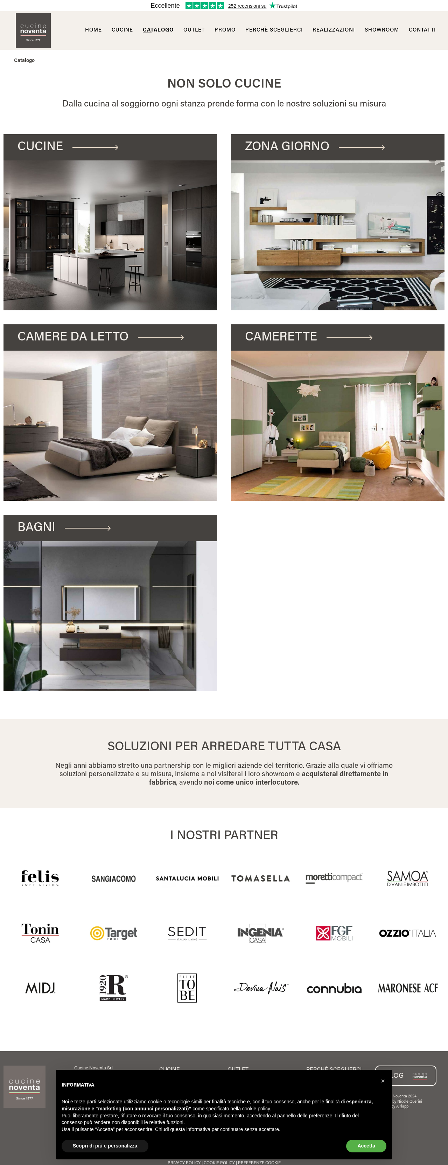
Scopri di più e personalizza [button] (105, 1146)
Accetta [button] (366, 1146)
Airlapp (402, 1107)
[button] (382, 1081)
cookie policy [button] (256, 1108)
